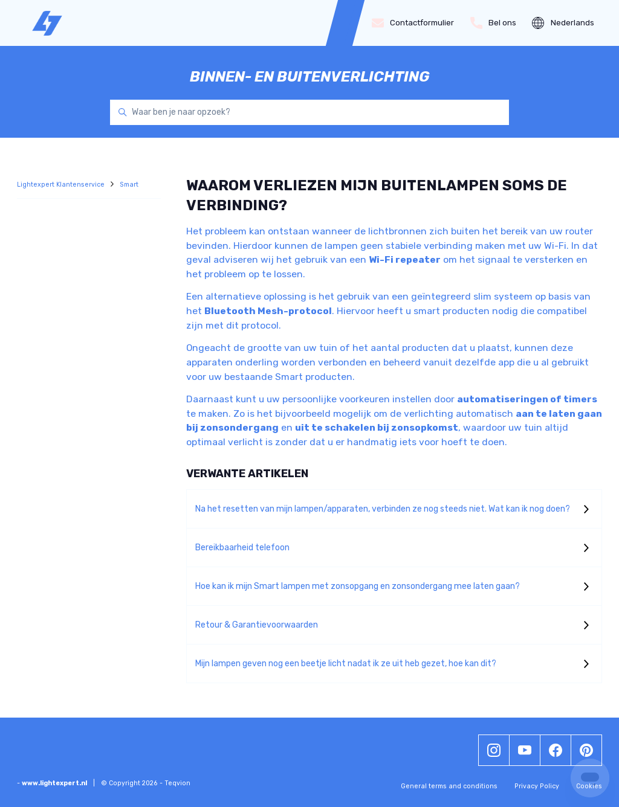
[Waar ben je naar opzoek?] (309, 112)
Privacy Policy (536, 786)
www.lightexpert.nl (54, 783)
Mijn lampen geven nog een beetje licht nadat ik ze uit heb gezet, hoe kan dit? (345, 663)
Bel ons (493, 23)
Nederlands (563, 23)
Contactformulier (413, 23)
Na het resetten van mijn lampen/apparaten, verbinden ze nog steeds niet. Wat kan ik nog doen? (382, 509)
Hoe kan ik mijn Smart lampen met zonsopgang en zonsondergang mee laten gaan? (357, 586)
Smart (129, 184)
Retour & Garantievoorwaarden (256, 625)
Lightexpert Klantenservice (61, 184)
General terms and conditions (449, 786)
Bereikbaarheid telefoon (242, 547)
